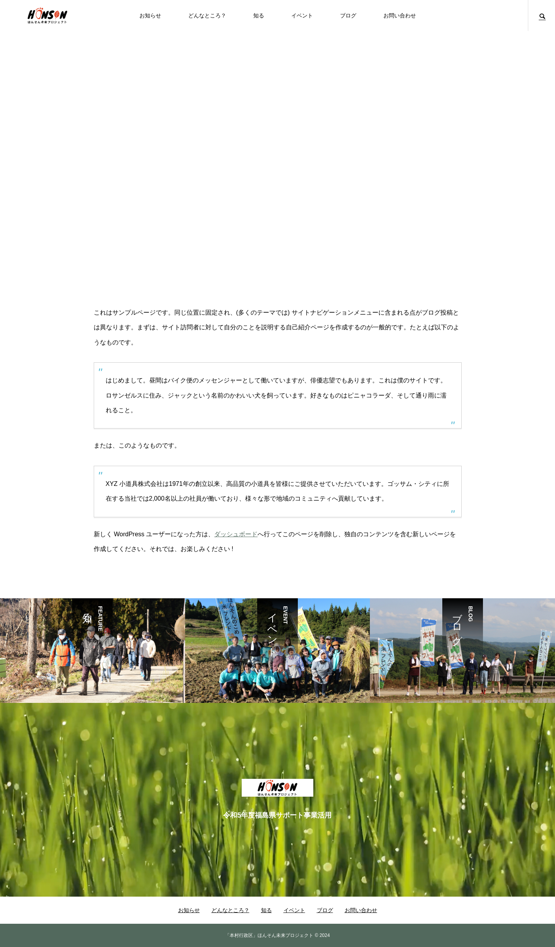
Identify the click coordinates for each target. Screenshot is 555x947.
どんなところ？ (207, 15)
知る (258, 15)
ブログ (348, 15)
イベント (302, 15)
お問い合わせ (399, 15)
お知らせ (150, 15)
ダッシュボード (236, 534)
